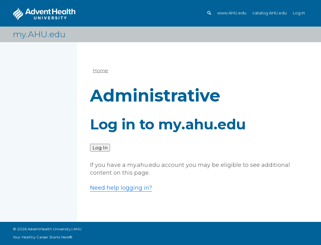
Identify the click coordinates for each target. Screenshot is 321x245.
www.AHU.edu (231, 13)
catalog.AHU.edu (269, 13)
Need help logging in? (121, 187)
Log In (299, 13)
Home (100, 70)
